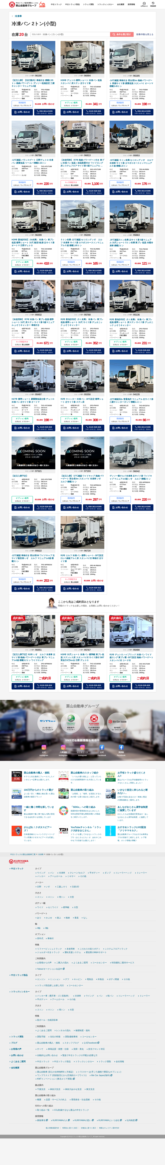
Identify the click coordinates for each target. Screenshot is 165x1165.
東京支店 (90, 1089)
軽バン (111, 996)
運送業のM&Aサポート (96, 952)
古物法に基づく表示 (88, 1128)
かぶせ (49, 918)
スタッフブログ (71, 1043)
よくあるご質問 (80, 963)
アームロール (56, 876)
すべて (40, 1049)
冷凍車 (18, 16)
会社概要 (15, 1068)
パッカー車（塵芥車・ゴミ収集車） (53, 996)
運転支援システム (72, 952)
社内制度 (131, 1120)
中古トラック (17, 869)
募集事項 (41, 1120)
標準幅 (66, 907)
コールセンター (99, 963)
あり (39, 918)
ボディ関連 (114, 979)
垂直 (77, 918)
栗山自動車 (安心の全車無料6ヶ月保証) (55, 1072)
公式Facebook (90, 1043)
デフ (67, 979)
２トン (40, 897)
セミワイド (53, 907)
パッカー (41, 876)
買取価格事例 (71, 1037)
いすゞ (49, 887)
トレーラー (142, 873)
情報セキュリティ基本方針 (109, 1128)
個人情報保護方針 (52, 1128)
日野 (39, 887)
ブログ (14, 1043)
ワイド (40, 907)
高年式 (40, 938)
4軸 (38, 928)
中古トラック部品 (19, 975)
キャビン (78, 979)
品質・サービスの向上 (56, 1099)
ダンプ (108, 873)
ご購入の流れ (62, 963)
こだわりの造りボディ (90, 949)
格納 (68, 918)
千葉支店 (41, 1089)
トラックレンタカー (20, 992)
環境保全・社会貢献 (80, 1099)
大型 (72, 897)
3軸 (46, 928)
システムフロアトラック (116, 949)
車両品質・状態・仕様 (58, 1049)
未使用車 (71, 949)
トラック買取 (17, 1037)
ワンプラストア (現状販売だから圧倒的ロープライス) (61, 1075)
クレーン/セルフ (77, 873)
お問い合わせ (17, 1055)
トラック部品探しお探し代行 (50, 985)
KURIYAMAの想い (83, 1120)
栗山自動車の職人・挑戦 (48, 1043)
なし (85, 918)
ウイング (41, 873)
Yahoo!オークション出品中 (49, 969)
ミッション (55, 979)
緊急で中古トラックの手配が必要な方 (79, 1055)
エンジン (41, 979)
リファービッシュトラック (49, 949)
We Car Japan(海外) (100, 1075)
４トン (51, 897)
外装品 (101, 979)
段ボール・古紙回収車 (47, 1020)
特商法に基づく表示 (69, 1128)
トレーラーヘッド (123, 873)
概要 (39, 1099)
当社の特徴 (55, 1037)
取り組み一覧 (43, 1110)
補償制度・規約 (82, 1030)
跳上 (59, 918)
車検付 (50, 938)
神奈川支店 (55, 1089)
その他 (83, 876)
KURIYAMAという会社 (108, 1120)
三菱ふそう (62, 887)
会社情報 (120, 1061)
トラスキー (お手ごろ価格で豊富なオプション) (99, 1072)
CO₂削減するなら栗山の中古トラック (71, 1110)
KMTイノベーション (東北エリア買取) (54, 1079)
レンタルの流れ (63, 1030)
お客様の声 (16, 1049)
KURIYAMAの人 (60, 1120)
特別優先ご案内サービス (123, 963)
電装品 (90, 979)
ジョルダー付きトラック (48, 952)
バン (52, 873)
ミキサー (71, 876)
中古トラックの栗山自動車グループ (80, 1136)
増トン (62, 897)
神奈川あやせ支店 (73, 1089)
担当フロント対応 (96, 1049)
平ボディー (94, 873)
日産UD (75, 887)
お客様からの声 (44, 963)
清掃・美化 (78, 1049)
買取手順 (41, 1037)
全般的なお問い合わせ (47, 1055)
